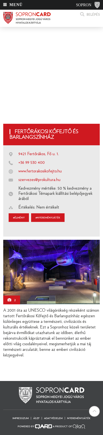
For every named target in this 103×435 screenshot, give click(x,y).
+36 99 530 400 (31, 162)
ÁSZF (36, 418)
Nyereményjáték (78, 418)
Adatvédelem (53, 418)
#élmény (19, 217)
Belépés (93, 14)
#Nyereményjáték (47, 217)
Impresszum (21, 418)
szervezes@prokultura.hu (39, 180)
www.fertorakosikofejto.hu (40, 171)
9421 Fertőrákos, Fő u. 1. (38, 154)
